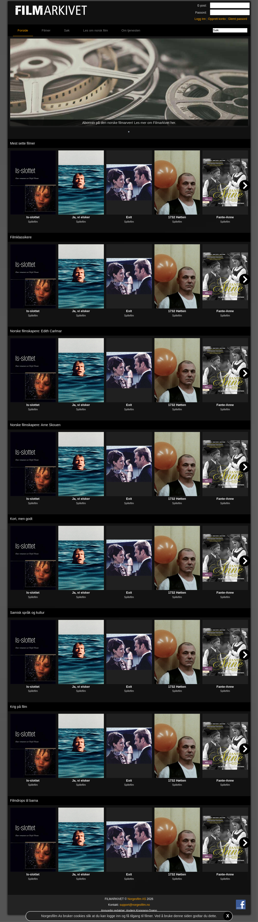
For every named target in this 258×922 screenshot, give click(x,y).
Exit (129, 217)
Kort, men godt (21, 519)
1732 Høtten (177, 217)
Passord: (201, 12)
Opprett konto (217, 19)
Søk (67, 30)
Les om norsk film (95, 30)
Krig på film (18, 707)
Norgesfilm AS (136, 899)
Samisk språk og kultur (27, 613)
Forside (23, 30)
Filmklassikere (21, 237)
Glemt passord (237, 19)
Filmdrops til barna (24, 800)
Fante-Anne (225, 217)
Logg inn (200, 19)
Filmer (46, 30)
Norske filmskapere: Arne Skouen (35, 425)
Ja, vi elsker (81, 217)
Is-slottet (32, 217)
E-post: (202, 5)
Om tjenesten (131, 30)
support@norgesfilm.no (135, 904)
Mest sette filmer (22, 143)
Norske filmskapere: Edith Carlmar (36, 331)
